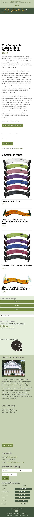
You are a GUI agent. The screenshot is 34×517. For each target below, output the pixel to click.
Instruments (17, 301)
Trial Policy (9, 515)
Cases (17, 305)
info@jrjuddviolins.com (15, 462)
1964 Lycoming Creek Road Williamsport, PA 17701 (17, 2)
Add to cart (8, 143)
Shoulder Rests (18, 148)
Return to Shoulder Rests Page (12, 125)
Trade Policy (25, 513)
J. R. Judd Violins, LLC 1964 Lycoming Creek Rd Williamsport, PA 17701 (9, 410)
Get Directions (7, 445)
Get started (4, 326)
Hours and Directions (21, 515)
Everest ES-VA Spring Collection (17, 265)
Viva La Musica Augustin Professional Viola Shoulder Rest (15, 221)
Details (2, 325)
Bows (17, 309)
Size (3, 134)
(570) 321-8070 (12, 457)
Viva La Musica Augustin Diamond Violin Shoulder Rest (16, 288)
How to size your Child (12, 513)
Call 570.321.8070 (16, 1)
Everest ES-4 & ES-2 (11, 201)
